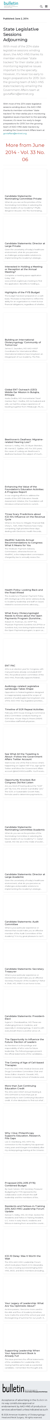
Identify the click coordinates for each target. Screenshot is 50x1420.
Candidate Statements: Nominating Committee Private (23, 197)
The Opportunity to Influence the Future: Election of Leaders (24, 1040)
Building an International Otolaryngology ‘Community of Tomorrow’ (23, 342)
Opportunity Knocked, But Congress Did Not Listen (20, 781)
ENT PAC (10, 665)
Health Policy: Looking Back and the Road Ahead (24, 591)
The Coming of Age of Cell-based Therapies (24, 1064)
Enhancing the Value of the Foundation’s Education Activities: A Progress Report (24, 489)
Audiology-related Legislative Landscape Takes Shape (22, 687)
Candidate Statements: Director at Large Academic (25, 875)
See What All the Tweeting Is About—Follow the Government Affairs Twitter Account (23, 757)
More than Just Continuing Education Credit (20, 1087)
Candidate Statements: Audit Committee (22, 923)
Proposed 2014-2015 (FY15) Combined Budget (20, 1184)
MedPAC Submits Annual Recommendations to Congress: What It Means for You (24, 543)
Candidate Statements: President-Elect (25, 1017)
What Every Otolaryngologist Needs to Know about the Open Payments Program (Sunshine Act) (23, 616)
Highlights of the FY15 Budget (22, 292)
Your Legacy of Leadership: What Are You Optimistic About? (24, 1304)
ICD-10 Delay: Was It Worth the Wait (23, 1257)
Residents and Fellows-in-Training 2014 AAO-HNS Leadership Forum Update (25, 1209)
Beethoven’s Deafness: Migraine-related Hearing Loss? (24, 440)
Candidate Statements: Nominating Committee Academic (25, 828)
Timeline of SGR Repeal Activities (24, 709)
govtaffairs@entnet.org (15, 133)
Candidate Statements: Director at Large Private (25, 244)
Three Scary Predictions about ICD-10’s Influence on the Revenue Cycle (25, 517)
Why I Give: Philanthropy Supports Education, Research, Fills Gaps (23, 1136)
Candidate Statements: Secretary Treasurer (24, 970)
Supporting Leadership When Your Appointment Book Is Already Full (22, 1353)
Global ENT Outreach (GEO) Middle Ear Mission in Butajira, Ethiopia (22, 392)
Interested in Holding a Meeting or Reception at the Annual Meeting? (23, 269)
